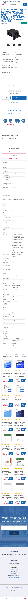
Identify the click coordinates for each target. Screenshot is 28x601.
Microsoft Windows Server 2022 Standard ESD (19, 399)
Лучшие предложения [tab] (7, 355)
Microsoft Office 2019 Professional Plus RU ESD (7, 497)
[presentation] (14, 158)
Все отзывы (5, 143)
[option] (8, 45)
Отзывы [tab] (14, 155)
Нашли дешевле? (15, 110)
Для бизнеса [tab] (23, 355)
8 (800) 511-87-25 (16, 1)
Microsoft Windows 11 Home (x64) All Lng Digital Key (7, 375)
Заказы (15, 600)
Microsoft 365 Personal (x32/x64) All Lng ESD (7, 473)
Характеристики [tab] (14, 148)
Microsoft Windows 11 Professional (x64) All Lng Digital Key (20, 375)
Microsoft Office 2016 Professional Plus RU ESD (19, 497)
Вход (6, 600)
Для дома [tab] (16, 355)
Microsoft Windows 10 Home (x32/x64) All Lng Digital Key (7, 424)
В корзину (19, 98)
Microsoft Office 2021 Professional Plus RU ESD (19, 448)
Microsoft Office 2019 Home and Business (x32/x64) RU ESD (19, 473)
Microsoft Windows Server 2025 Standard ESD (7, 399)
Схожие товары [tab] (14, 152)
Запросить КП (15, 114)
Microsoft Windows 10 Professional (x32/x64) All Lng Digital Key (19, 424)
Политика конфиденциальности (14, 591)
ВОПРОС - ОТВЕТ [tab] (14, 158)
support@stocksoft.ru (14, 577)
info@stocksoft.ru (14, 573)
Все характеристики (14, 75)
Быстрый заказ (14, 103)
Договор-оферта (14, 590)
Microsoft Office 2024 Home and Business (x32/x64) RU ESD (7, 449)
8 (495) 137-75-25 (14, 569)
